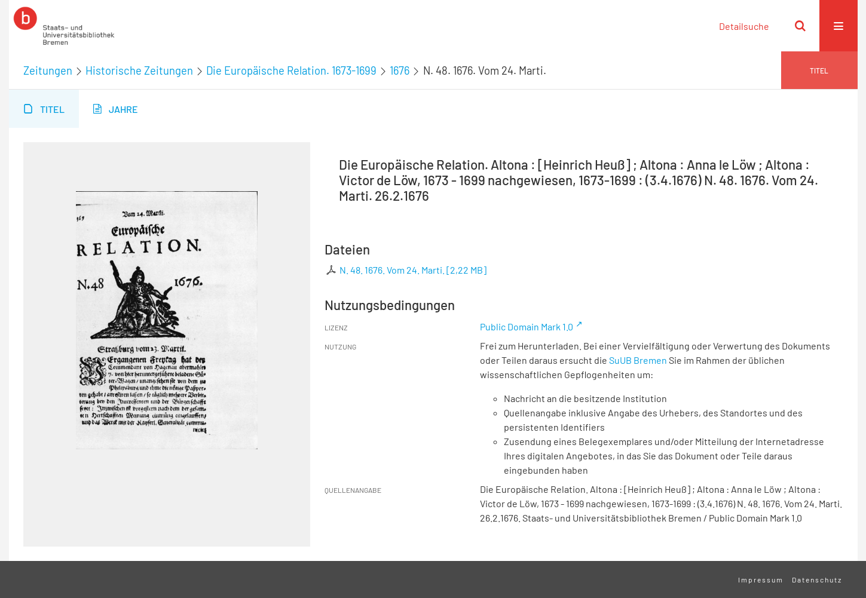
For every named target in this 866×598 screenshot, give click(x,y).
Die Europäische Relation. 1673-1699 (291, 70)
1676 (399, 70)
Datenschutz (817, 579)
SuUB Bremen (638, 360)
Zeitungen (47, 70)
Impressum (761, 579)
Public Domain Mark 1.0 (526, 326)
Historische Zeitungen (139, 70)
